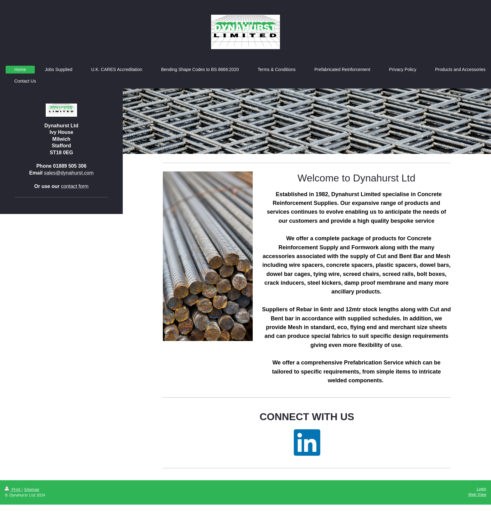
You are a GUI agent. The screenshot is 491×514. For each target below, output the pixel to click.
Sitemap (31, 490)
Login (481, 489)
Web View (477, 495)
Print (13, 490)
